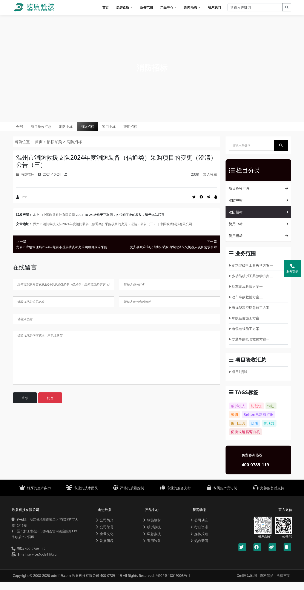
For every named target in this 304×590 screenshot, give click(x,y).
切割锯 (256, 414)
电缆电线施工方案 (244, 337)
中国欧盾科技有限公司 (59, 223)
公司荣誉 (105, 535)
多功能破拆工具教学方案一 (251, 274)
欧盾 (254, 431)
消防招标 (115, 132)
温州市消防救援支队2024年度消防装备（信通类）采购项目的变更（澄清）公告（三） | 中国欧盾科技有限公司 (112, 232)
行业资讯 (199, 535)
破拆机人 (238, 414)
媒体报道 (199, 542)
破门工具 (238, 431)
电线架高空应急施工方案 (249, 316)
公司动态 (199, 528)
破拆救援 (152, 535)
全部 (23, 132)
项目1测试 (238, 380)
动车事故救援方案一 (246, 295)
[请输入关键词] (254, 9)
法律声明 (283, 584)
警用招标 (173, 132)
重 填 (24, 406)
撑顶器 (269, 431)
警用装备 (152, 549)
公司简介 (105, 528)
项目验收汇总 (52, 132)
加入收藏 (210, 183)
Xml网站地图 (247, 584)
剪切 (234, 423)
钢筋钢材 (152, 528)
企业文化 (105, 542)
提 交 (50, 406)
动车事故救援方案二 (246, 305)
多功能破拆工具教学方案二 (251, 284)
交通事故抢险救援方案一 (249, 347)
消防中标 (85, 132)
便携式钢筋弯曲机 (245, 440)
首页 (105, 8)
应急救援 (152, 542)
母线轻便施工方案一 (246, 326)
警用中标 (144, 132)
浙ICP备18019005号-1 (173, 584)
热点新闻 (199, 549)
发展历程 (105, 549)
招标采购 (55, 150)
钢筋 (271, 414)
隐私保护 (266, 584)
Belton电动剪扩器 (259, 423)
